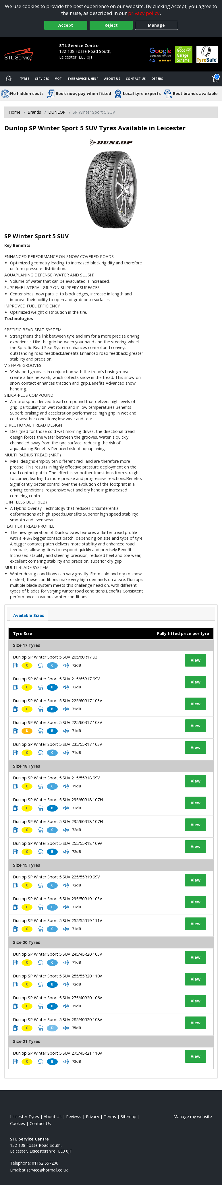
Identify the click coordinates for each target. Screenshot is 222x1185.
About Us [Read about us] (52, 1116)
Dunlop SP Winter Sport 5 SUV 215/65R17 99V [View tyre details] (56, 678)
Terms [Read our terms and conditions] (110, 1116)
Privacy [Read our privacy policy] (92, 1116)
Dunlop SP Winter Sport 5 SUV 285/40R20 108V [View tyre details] (57, 1019)
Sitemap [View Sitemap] (128, 1116)
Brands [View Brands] (34, 112)
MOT (58, 79)
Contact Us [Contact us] (136, 79)
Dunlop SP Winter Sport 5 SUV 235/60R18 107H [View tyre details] (58, 799)
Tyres (24, 79)
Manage (156, 25)
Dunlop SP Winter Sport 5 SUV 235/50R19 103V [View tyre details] (57, 898)
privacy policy (144, 13)
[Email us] (45, 1170)
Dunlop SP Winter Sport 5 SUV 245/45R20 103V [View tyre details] (57, 954)
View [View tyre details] (195, 660)
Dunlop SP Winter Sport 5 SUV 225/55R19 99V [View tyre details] (56, 877)
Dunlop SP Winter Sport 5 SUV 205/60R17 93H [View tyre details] (57, 657)
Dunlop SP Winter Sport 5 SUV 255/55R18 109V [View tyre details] (57, 843)
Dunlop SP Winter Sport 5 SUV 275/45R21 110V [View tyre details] (57, 1053)
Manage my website (192, 1116)
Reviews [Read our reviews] (73, 1116)
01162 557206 (72, 62)
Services (42, 79)
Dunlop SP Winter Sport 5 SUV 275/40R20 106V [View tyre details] (57, 997)
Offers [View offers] (157, 79)
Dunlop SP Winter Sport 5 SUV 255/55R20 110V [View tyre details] (57, 976)
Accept (65, 25)
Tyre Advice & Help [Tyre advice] (83, 79)
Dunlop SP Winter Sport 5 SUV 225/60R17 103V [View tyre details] (57, 700)
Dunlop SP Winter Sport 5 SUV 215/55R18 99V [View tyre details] (56, 778)
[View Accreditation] (183, 54)
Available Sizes (28, 615)
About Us (112, 79)
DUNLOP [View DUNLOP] (56, 112)
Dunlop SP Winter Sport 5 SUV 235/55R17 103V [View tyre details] (57, 744)
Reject (111, 25)
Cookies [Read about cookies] (17, 1123)
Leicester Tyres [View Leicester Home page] (24, 1116)
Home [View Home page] (14, 112)
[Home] (8, 78)
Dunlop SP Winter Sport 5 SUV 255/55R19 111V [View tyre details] (57, 920)
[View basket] (215, 78)
